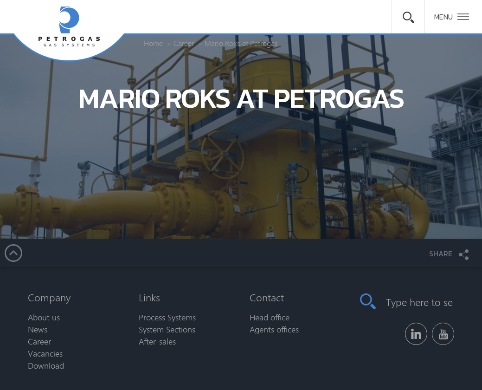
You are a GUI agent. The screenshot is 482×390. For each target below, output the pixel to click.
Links (149, 297)
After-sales (157, 341)
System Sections (167, 329)
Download (46, 365)
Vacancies (45, 353)
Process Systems (167, 317)
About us (44, 317)
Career (39, 341)
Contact (267, 297)
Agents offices (274, 329)
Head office (269, 317)
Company (49, 297)
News (37, 329)
